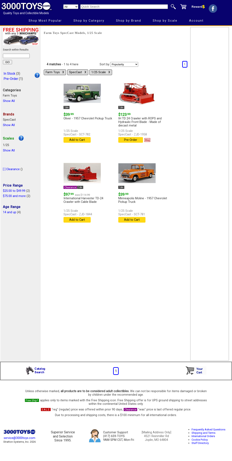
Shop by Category (88, 20)
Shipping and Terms (203, 432)
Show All (9, 101)
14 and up (9, 212)
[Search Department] (70, 6)
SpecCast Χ (77, 72)
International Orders (203, 436)
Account (196, 20)
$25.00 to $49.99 (14, 191)
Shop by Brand (128, 20)
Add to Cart (77, 140)
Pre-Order (11, 79)
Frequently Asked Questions (208, 429)
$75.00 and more (14, 196)
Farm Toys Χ (55, 72)
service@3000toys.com (19, 438)
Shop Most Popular (45, 20)
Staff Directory (200, 443)
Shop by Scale (165, 20)
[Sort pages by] (124, 64)
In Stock (9, 74)
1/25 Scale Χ (100, 72)
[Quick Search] (124, 6)
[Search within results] (16, 56)
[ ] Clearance (11, 169)
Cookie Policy (200, 439)
